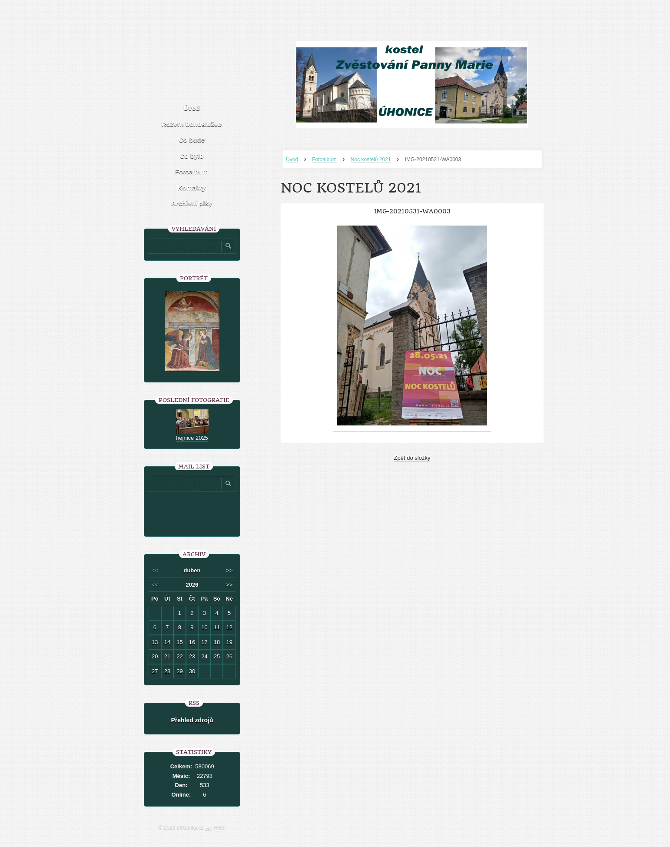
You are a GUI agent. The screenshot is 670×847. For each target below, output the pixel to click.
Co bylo (192, 155)
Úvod (292, 159)
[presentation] (210, 511)
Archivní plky (191, 203)
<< (155, 570)
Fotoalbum (324, 159)
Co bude (192, 139)
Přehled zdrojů (192, 720)
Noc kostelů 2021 (371, 159)
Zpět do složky (412, 458)
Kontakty (192, 187)
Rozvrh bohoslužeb (192, 124)
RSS (219, 828)
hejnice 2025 (192, 438)
